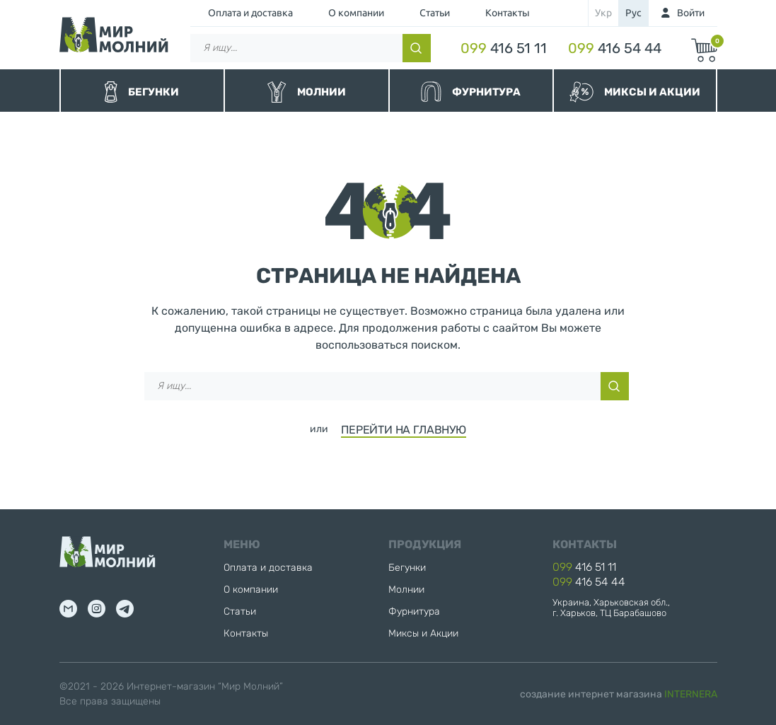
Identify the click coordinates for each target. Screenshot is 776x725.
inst (96, 608)
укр (603, 12)
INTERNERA (690, 694)
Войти (691, 12)
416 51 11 (504, 48)
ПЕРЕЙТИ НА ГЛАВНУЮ (403, 429)
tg (125, 608)
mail (68, 608)
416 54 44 (614, 48)
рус (633, 12)
